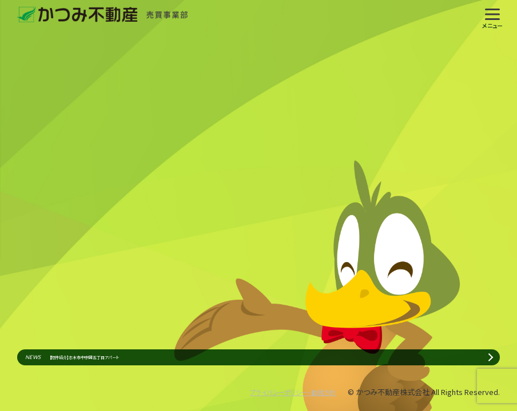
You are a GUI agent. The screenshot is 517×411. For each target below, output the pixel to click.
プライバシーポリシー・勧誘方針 (285, 391)
